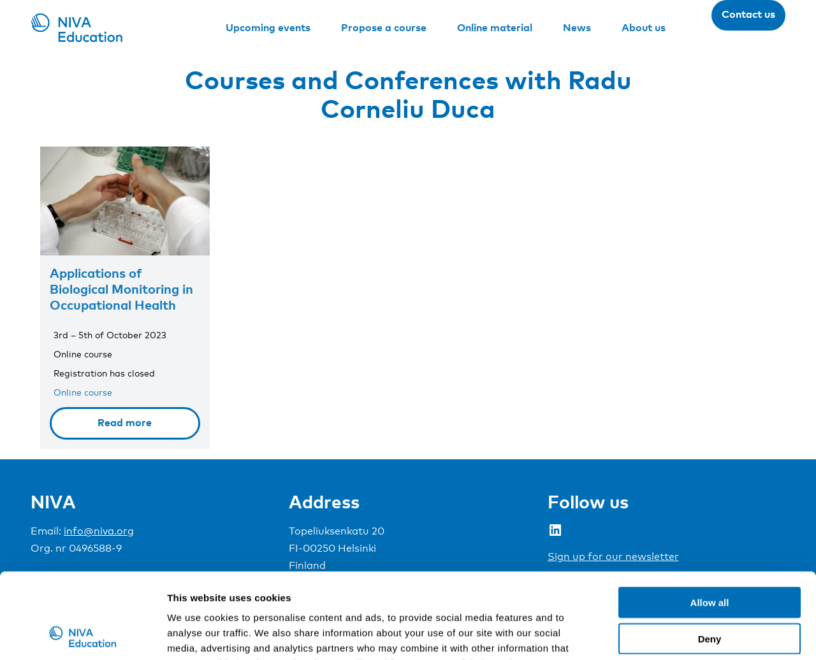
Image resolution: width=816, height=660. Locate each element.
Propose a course (383, 27)
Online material (494, 27)
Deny (710, 558)
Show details (669, 634)
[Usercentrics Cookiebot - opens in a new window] (82, 635)
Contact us (748, 14)
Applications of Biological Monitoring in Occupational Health (121, 288)
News (577, 27)
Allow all (709, 522)
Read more (125, 422)
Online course (83, 392)
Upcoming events (268, 27)
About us (644, 27)
